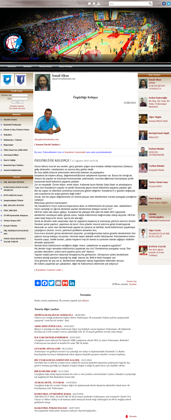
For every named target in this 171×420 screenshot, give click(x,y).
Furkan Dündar (156, 148)
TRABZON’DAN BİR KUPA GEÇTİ (159, 235)
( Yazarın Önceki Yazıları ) (47, 144)
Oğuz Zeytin (155, 230)
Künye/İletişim (65, 66)
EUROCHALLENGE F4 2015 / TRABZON (16, 188)
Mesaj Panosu (45, 66)
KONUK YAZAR (157, 246)
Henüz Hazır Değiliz (158, 202)
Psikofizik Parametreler (159, 220)
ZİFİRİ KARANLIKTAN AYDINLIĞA (157, 86)
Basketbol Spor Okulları (13, 165)
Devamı (131, 416)
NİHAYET (154, 137)
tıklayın (85, 300)
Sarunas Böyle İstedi (158, 121)
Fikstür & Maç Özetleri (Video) (16, 130)
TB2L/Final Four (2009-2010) (16, 150)
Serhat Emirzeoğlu (158, 97)
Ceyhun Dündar (157, 166)
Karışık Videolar (10, 226)
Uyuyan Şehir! (155, 186)
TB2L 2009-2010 (10, 210)
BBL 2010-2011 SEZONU (14, 205)
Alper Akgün (155, 117)
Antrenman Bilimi (11, 155)
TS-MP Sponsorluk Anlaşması (16, 215)
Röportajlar (8, 145)
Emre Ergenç (155, 198)
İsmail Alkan (155, 79)
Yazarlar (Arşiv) (10, 120)
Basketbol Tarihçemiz (12, 125)
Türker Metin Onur (158, 182)
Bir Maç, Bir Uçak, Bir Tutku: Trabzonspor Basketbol (159, 104)
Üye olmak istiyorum (17, 108)
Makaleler (8, 135)
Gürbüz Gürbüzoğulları (156, 215)
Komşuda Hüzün (156, 170)
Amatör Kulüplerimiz (12, 170)
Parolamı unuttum (17, 106)
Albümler (27, 66)
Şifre (9, 99)
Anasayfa (11, 66)
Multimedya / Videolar (13, 140)
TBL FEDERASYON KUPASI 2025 (16, 232)
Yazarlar (133, 284)
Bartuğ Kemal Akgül (159, 133)
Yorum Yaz (132, 281)
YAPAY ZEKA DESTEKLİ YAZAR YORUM (15, 240)
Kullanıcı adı (6, 95)
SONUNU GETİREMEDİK (156, 153)
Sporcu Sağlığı (9, 160)
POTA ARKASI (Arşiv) (13, 195)
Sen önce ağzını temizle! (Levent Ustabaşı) (156, 252)
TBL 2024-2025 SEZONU (14, 182)
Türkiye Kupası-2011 (12, 221)
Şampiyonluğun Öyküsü (13, 200)
